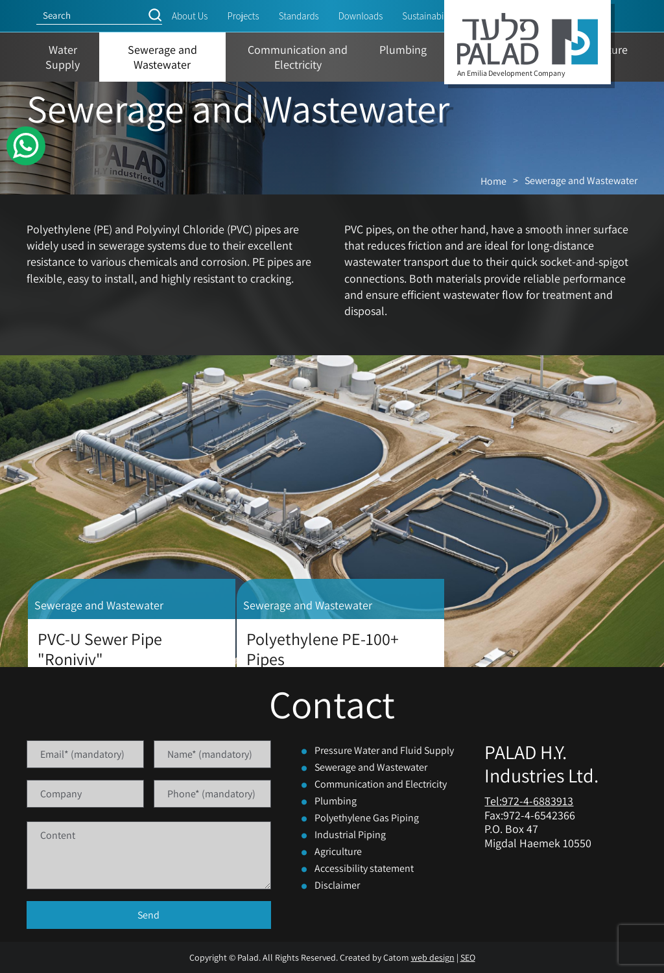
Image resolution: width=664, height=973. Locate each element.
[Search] (92, 15)
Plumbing (335, 801)
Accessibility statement (364, 868)
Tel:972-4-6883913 (528, 800)
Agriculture (338, 851)
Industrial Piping (350, 834)
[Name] (212, 754)
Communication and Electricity (380, 784)
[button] (155, 14)
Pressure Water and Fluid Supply (384, 750)
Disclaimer (337, 885)
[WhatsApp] (25, 145)
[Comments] (149, 855)
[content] (149, 855)
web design (433, 957)
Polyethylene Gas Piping (366, 818)
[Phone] (212, 794)
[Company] (85, 794)
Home (493, 181)
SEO (467, 957)
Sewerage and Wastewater (370, 767)
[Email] (85, 754)
